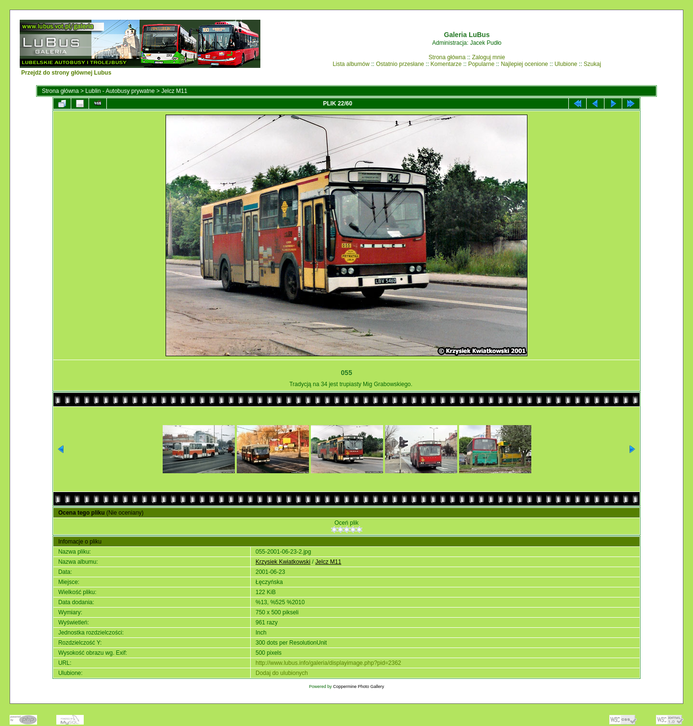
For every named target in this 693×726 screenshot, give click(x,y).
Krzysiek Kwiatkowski (283, 561)
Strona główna (447, 57)
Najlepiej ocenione (524, 64)
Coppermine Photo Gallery (358, 686)
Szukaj (592, 64)
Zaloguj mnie (488, 57)
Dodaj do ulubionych (282, 673)
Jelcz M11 (174, 91)
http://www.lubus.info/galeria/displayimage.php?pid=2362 (328, 663)
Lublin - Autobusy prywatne (119, 91)
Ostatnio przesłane (400, 64)
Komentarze (446, 64)
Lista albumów (351, 64)
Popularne (481, 64)
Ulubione (565, 64)
